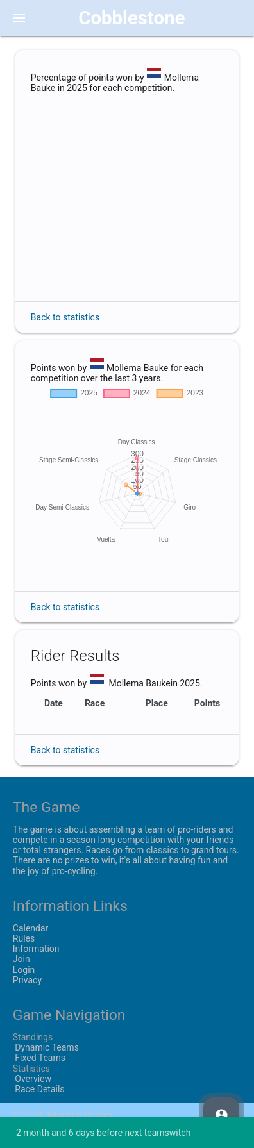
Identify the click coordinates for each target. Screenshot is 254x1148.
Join (21, 959)
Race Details (39, 1089)
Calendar (31, 928)
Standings (33, 1037)
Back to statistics (65, 317)
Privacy (27, 980)
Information (36, 949)
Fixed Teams (39, 1057)
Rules (24, 938)
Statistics (31, 1068)
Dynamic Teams (46, 1047)
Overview (32, 1079)
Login (24, 970)
